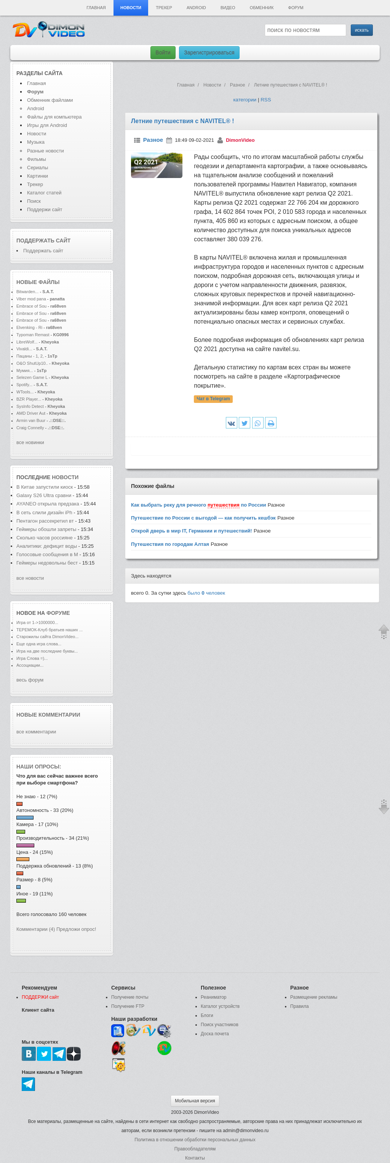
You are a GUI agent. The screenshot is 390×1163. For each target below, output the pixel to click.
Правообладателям (195, 1149)
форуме (58, 613)
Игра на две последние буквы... (47, 651)
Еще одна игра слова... (38, 644)
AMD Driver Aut (30, 413)
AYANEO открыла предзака (47, 504)
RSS (266, 100)
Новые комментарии (48, 715)
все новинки (30, 442)
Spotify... (24, 384)
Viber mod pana (31, 299)
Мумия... (24, 370)
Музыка (36, 142)
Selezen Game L (32, 377)
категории (244, 100)
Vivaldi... (24, 348)
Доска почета (215, 1033)
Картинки (37, 176)
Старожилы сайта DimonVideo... (47, 636)
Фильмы (36, 159)
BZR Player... (28, 399)
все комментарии (36, 732)
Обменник (261, 7)
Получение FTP (127, 1006)
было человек (206, 593)
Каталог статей (44, 193)
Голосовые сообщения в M (47, 554)
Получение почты (130, 997)
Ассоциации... (29, 665)
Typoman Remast (33, 334)
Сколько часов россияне (45, 538)
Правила (299, 1006)
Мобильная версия (195, 1101)
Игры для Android (47, 125)
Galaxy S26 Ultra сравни (43, 495)
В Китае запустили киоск (44, 487)
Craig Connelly (30, 427)
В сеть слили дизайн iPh (44, 512)
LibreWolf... (27, 342)
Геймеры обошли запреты (47, 529)
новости (65, 477)
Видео (228, 7)
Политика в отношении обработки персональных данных (194, 1139)
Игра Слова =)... (32, 658)
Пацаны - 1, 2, (30, 356)
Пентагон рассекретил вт (45, 521)
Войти (162, 53)
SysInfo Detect (30, 406)
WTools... (25, 392)
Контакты (195, 1158)
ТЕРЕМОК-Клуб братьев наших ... (49, 629)
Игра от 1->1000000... (37, 622)
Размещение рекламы (313, 997)
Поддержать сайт (43, 240)
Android (196, 7)
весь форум (29, 680)
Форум (296, 7)
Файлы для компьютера (54, 117)
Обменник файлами (50, 100)
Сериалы (37, 167)
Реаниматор (214, 997)
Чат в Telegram (213, 399)
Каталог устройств (220, 1006)
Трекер (164, 7)
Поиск (34, 201)
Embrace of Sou (31, 306)
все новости (30, 578)
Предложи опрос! (76, 929)
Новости (130, 7)
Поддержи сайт (44, 209)
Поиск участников (219, 1024)
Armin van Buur (30, 420)
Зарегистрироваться (209, 53)
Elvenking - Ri (29, 327)
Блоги (207, 1015)
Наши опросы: (38, 767)
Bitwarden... (27, 291)
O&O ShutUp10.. (32, 363)
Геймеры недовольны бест (47, 563)
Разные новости (45, 151)
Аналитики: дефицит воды (46, 546)
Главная (95, 7)
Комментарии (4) (35, 929)
